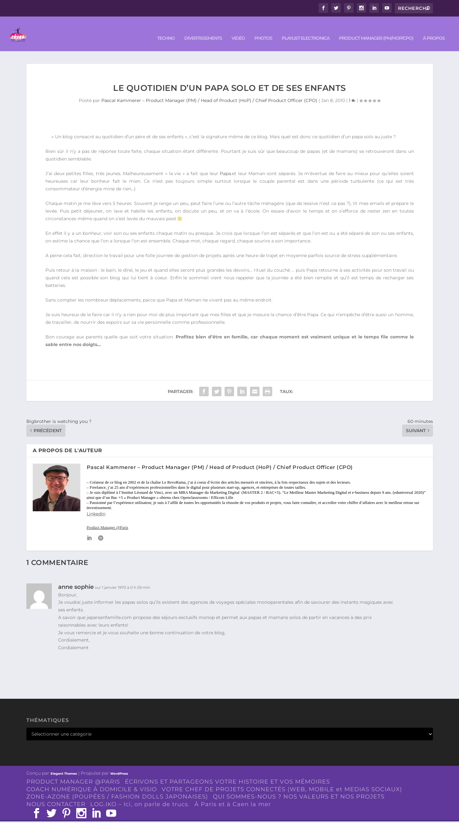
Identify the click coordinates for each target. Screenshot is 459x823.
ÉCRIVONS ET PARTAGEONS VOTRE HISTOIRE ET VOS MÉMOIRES (227, 772)
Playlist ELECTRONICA (305, 29)
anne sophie (76, 577)
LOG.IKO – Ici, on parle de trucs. (140, 795)
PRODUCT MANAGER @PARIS (73, 772)
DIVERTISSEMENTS (203, 29)
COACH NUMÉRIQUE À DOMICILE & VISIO (91, 779)
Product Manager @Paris (107, 518)
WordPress (119, 764)
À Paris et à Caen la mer (232, 795)
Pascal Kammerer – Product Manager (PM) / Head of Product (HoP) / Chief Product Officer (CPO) (209, 91)
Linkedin (96, 504)
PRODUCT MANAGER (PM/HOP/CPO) (376, 29)
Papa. (226, 164)
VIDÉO (238, 29)
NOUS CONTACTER (55, 795)
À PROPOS (434, 29)
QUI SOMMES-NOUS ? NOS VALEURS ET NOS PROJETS (299, 787)
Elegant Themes (64, 764)
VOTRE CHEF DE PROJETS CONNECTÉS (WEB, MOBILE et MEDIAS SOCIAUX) (282, 779)
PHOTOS (263, 29)
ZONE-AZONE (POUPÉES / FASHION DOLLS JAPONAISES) (117, 787)
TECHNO (166, 29)
